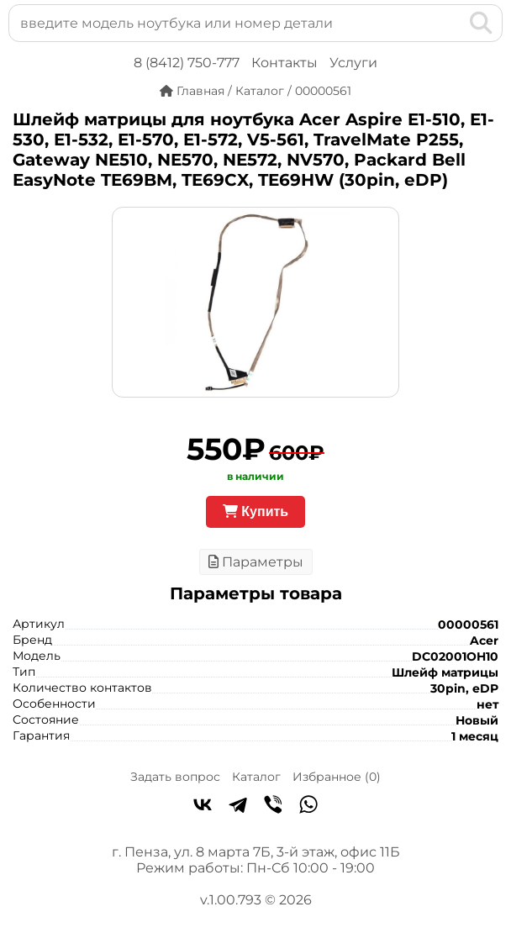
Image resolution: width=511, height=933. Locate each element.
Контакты (284, 63)
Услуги (353, 63)
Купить (255, 511)
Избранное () (336, 776)
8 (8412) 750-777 (187, 63)
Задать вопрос (175, 776)
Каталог (256, 776)
